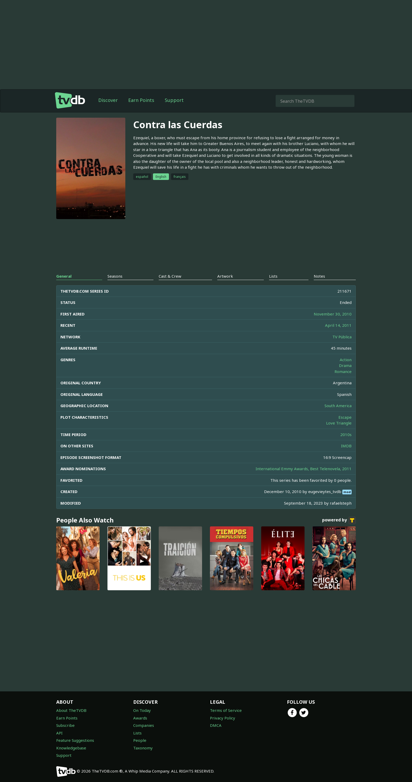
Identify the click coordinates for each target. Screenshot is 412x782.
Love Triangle (339, 423)
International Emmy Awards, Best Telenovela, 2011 (304, 468)
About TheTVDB (71, 710)
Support (174, 100)
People (139, 740)
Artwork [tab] (225, 276)
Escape (345, 417)
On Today (142, 710)
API (59, 733)
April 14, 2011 (338, 325)
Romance (343, 371)
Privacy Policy (222, 718)
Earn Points (141, 100)
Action (346, 359)
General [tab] (63, 276)
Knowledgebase (71, 747)
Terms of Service (226, 710)
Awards (140, 718)
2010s (346, 434)
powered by (339, 520)
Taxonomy (143, 747)
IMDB (346, 445)
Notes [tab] (319, 276)
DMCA (216, 725)
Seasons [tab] (114, 276)
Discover (108, 100)
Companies (143, 725)
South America (338, 405)
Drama (345, 365)
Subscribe (65, 725)
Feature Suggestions (75, 740)
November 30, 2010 (333, 314)
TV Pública (342, 336)
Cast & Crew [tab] (170, 276)
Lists (137, 733)
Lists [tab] (273, 276)
